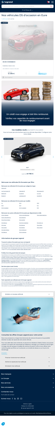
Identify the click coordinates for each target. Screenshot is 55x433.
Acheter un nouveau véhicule (14, 294)
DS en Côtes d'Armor (6, 217)
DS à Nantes (22, 227)
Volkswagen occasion (15, 261)
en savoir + (4, 353)
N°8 (38, 208)
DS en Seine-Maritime (41, 215)
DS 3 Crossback (4, 208)
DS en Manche (22, 217)
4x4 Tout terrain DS (5, 191)
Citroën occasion (9, 257)
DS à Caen (3, 225)
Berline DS (3, 193)
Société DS (39, 196)
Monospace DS (40, 191)
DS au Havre (39, 227)
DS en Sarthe (22, 220)
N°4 (38, 205)
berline (18, 249)
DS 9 (38, 203)
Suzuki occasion (31, 257)
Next (53, 156)
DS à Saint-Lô (40, 222)
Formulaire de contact (7, 394)
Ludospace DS (22, 196)
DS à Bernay (4, 232)
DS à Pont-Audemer (23, 222)
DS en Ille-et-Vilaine (5, 220)
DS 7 (20, 205)
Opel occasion (17, 257)
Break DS (3, 196)
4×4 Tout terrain (13, 249)
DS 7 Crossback (22, 208)
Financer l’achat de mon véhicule (15, 357)
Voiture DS (3, 188)
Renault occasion (48, 258)
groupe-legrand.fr (19, 284)
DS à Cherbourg (22, 230)
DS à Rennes (22, 225)
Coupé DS (21, 193)
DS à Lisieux (4, 227)
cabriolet (25, 249)
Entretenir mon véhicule (12, 366)
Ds (2, 203)
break (22, 249)
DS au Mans (39, 225)
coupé (29, 249)
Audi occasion (46, 260)
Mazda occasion (24, 257)
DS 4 (20, 203)
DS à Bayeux (4, 222)
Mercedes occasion (5, 261)
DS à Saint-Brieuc (5, 230)
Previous (2, 156)
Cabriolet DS (22, 191)
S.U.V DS (39, 193)
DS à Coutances (22, 232)
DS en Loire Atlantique (24, 215)
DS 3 (2, 205)
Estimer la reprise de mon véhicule (15, 362)
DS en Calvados (4, 215)
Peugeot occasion (5, 260)
